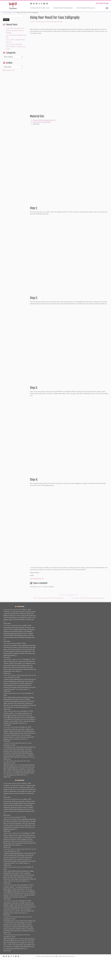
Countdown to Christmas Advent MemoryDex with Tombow (18, 743)
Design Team (11, 12)
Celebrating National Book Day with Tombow (14, 693)
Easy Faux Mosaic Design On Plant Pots (13, 609)
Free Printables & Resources (85, 8)
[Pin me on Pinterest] (47, 3)
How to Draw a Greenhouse (14, 44)
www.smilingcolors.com (36, 578)
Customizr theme (71, 956)
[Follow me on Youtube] (44, 3)
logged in (40, 587)
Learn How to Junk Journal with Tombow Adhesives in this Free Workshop (15, 30)
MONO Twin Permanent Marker (42, 122)
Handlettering (51, 21)
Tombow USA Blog (20, 606)
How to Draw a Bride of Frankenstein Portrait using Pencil (89, 598)
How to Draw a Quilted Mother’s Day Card (13, 625)
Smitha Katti (59, 21)
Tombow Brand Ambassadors (63, 8)
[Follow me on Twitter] (34, 3)
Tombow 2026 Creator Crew (39, 8)
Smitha (40, 29)
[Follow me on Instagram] (40, 3)
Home (4, 12)
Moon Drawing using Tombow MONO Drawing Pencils (48, 598)
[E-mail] (31, 3)
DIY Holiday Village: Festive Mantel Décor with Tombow (17, 761)
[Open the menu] (107, 8)
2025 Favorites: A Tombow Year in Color (13, 659)
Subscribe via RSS (9, 70)
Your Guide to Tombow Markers (11, 727)
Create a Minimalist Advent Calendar (12, 711)
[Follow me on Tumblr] (42, 3)
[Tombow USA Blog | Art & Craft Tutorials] (13, 5)
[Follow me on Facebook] (37, 3)
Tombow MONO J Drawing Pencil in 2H (44, 120)
